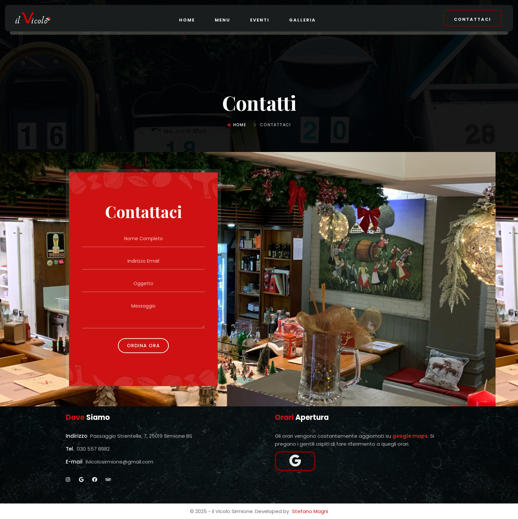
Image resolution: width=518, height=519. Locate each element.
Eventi (259, 20)
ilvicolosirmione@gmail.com (119, 461)
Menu (222, 20)
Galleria (302, 20)
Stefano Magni (310, 511)
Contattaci (472, 19)
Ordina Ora (143, 345)
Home (187, 20)
